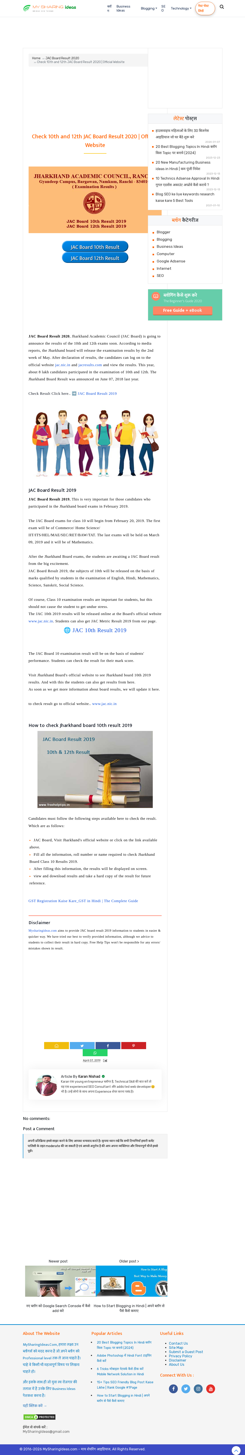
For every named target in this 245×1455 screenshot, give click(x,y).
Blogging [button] (148, 8)
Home (36, 58)
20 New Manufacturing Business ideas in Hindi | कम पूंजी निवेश (183, 165)
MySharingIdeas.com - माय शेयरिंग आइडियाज (76, 1449)
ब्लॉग (109, 8)
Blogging (164, 239)
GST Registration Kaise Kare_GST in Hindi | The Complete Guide (83, 901)
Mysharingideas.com (43, 930)
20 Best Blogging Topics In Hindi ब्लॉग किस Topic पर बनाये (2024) (186, 150)
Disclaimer (177, 1360)
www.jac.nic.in (41, 621)
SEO (163, 8)
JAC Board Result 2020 (62, 58)
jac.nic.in (62, 365)
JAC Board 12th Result (95, 258)
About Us (176, 1364)
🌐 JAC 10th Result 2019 (95, 630)
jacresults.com (90, 365)
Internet (164, 268)
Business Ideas (123, 8)
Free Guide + (182, 310)
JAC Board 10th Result (95, 247)
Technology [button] (180, 8)
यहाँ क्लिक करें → (35, 1406)
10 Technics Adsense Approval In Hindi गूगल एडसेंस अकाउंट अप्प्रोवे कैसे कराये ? (188, 181)
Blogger (163, 232)
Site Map (176, 1348)
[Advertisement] (122, 30)
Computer (165, 254)
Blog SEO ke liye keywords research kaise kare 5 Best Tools (185, 197)
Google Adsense (171, 261)
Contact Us (178, 1343)
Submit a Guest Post (186, 1352)
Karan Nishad (89, 1076)
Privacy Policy (180, 1356)
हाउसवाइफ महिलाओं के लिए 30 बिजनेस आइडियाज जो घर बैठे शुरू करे (182, 134)
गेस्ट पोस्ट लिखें (203, 8)
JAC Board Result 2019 (97, 393)
